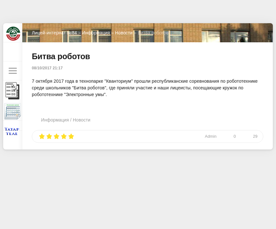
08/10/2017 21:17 (47, 68)
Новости (81, 119)
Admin (211, 136)
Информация (55, 119)
